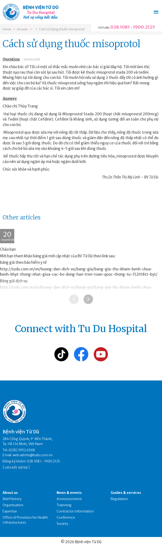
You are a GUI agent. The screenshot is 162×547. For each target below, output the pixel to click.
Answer (22, 29)
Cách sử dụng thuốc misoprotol (61, 29)
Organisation (13, 505)
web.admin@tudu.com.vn (33, 455)
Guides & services (126, 493)
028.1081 (120, 27)
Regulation (119, 499)
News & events (69, 493)
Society (62, 524)
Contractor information (75, 511)
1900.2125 (144, 27)
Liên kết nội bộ (16, 467)
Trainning (64, 505)
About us (10, 493)
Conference (66, 517)
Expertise (10, 511)
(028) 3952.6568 (22, 450)
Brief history (12, 499)
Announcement (69, 499)
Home (7, 29)
